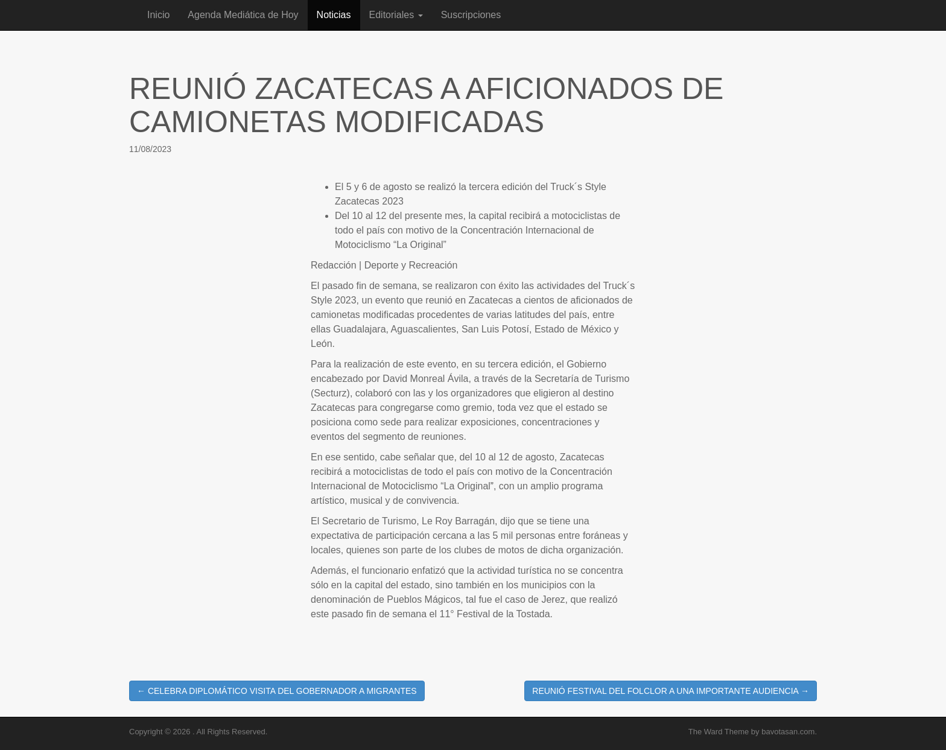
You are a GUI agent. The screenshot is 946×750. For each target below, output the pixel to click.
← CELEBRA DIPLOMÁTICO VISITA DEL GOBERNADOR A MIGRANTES (277, 691)
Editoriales (396, 15)
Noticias (334, 15)
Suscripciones (471, 15)
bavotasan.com (787, 731)
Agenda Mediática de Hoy (243, 15)
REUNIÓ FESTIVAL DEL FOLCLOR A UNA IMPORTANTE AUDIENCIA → (670, 691)
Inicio (158, 15)
